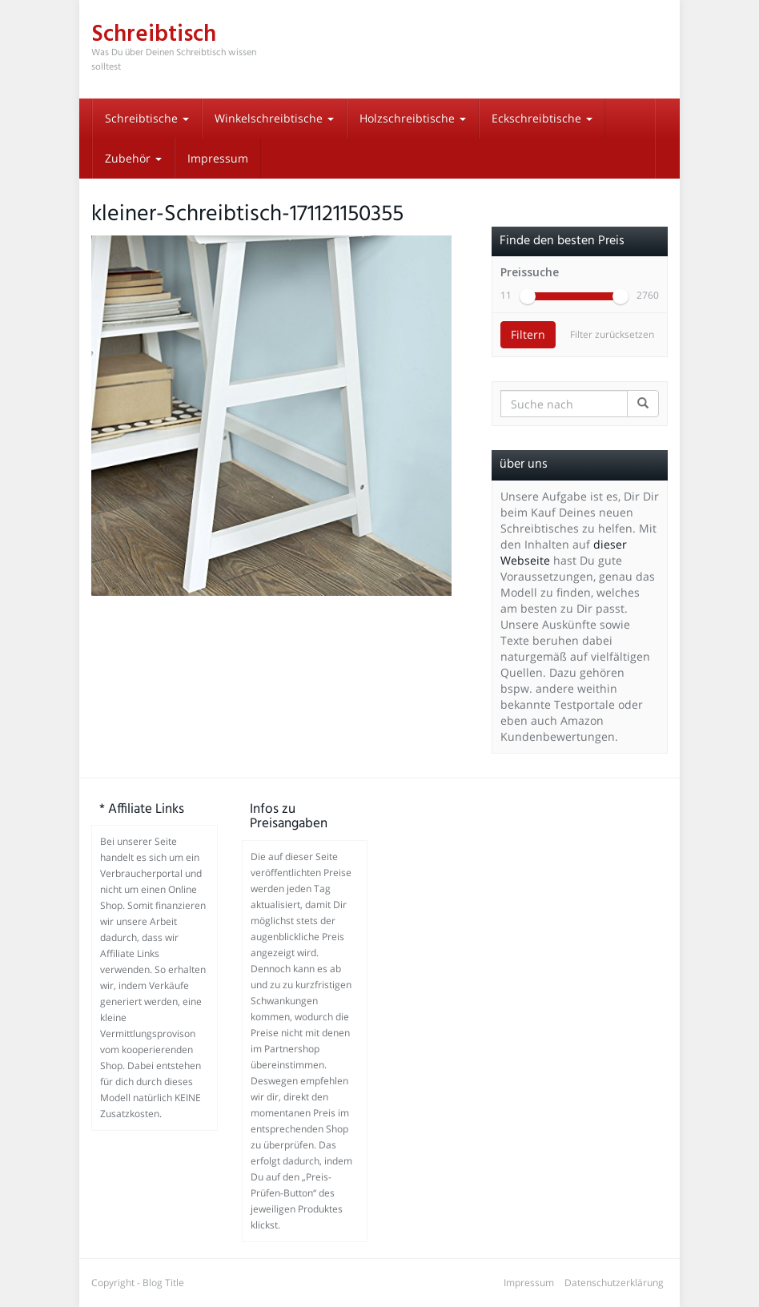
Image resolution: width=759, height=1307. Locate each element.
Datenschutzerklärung (614, 1282)
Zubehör (133, 158)
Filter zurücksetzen (612, 334)
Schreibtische (147, 118)
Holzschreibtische (412, 118)
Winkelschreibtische (274, 118)
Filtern (528, 334)
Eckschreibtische (542, 118)
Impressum (217, 158)
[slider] (528, 296)
